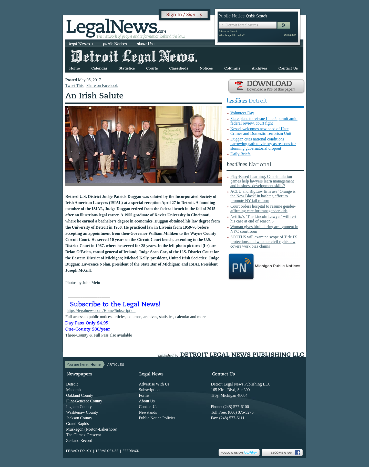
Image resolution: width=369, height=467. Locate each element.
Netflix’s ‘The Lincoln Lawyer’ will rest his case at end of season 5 (263, 218)
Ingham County (79, 406)
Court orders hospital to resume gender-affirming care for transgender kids (262, 208)
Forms (144, 395)
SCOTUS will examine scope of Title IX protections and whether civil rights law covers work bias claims (263, 241)
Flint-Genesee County (84, 401)
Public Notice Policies (157, 418)
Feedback (131, 451)
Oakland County (79, 395)
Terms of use (107, 451)
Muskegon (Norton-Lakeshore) (91, 429)
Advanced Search (228, 31)
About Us (147, 401)
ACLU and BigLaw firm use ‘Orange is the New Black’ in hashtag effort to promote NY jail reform (262, 196)
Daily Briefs (240, 154)
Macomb (73, 390)
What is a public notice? (231, 35)
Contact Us (148, 406)
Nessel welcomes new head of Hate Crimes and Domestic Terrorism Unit (260, 131)
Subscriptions (150, 390)
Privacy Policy (78, 451)
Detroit (72, 384)
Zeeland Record (79, 440)
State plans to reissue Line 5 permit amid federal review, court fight (264, 120)
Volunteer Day (242, 113)
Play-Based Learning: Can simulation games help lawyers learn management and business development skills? (262, 181)
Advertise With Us (154, 384)
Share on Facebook (102, 85)
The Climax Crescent (83, 435)
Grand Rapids (77, 423)
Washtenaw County (82, 412)
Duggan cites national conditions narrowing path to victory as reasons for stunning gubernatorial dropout (263, 143)
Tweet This (74, 85)
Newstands (148, 412)
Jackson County (79, 418)
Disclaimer (290, 34)
